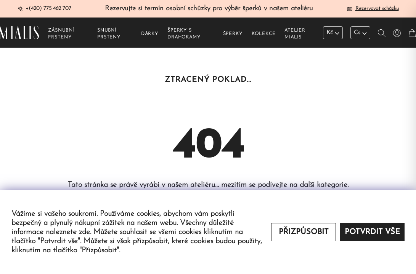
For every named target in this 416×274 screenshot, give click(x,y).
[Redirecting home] (19, 33)
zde (84, 232)
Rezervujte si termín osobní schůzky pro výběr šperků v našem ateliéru (209, 9)
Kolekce (264, 34)
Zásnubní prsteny (61, 34)
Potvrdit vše (372, 232)
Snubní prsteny (108, 34)
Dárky (149, 34)
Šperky (233, 34)
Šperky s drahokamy (184, 34)
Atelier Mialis (294, 34)
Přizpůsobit (304, 232)
